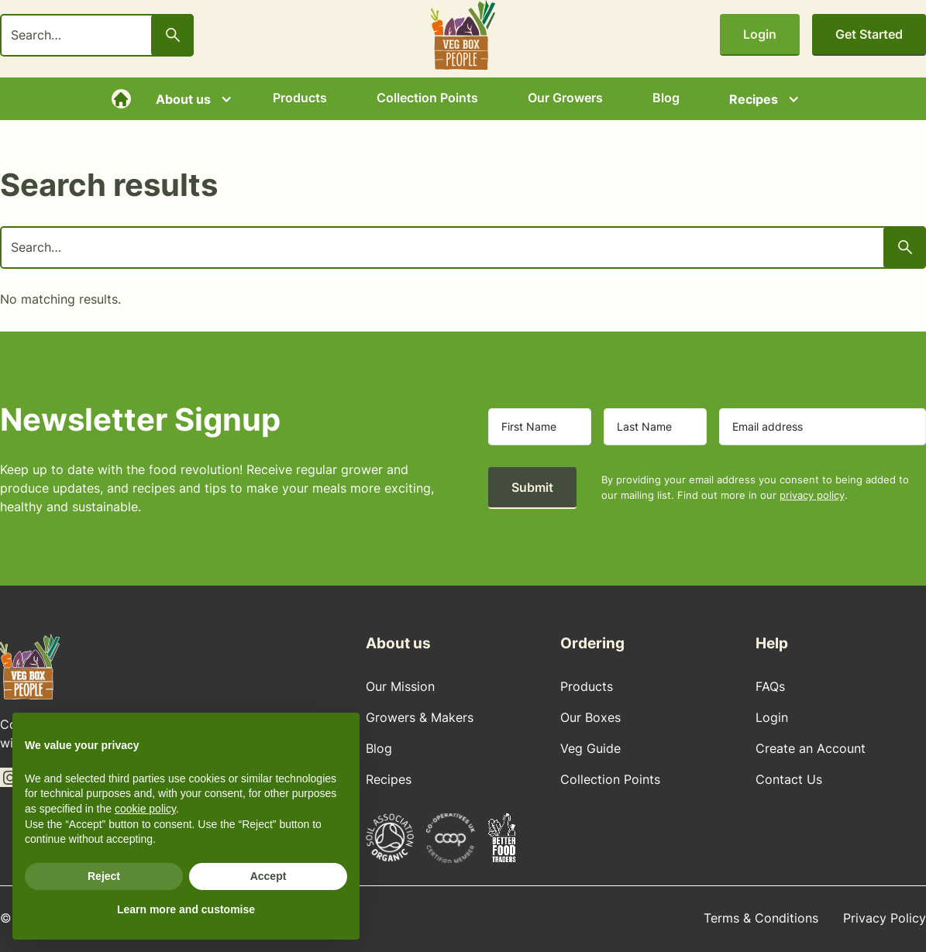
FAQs (770, 686)
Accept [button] (268, 876)
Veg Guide (590, 748)
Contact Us (789, 779)
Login (759, 34)
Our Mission (400, 686)
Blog (666, 97)
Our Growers (565, 97)
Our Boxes (590, 717)
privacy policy (812, 495)
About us (183, 99)
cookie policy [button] (145, 808)
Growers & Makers (419, 717)
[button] (189, 99)
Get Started (869, 34)
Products (300, 97)
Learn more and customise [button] (186, 909)
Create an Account (811, 748)
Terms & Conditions (761, 918)
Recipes (753, 99)
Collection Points (427, 97)
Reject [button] (104, 876)
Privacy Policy (884, 918)
